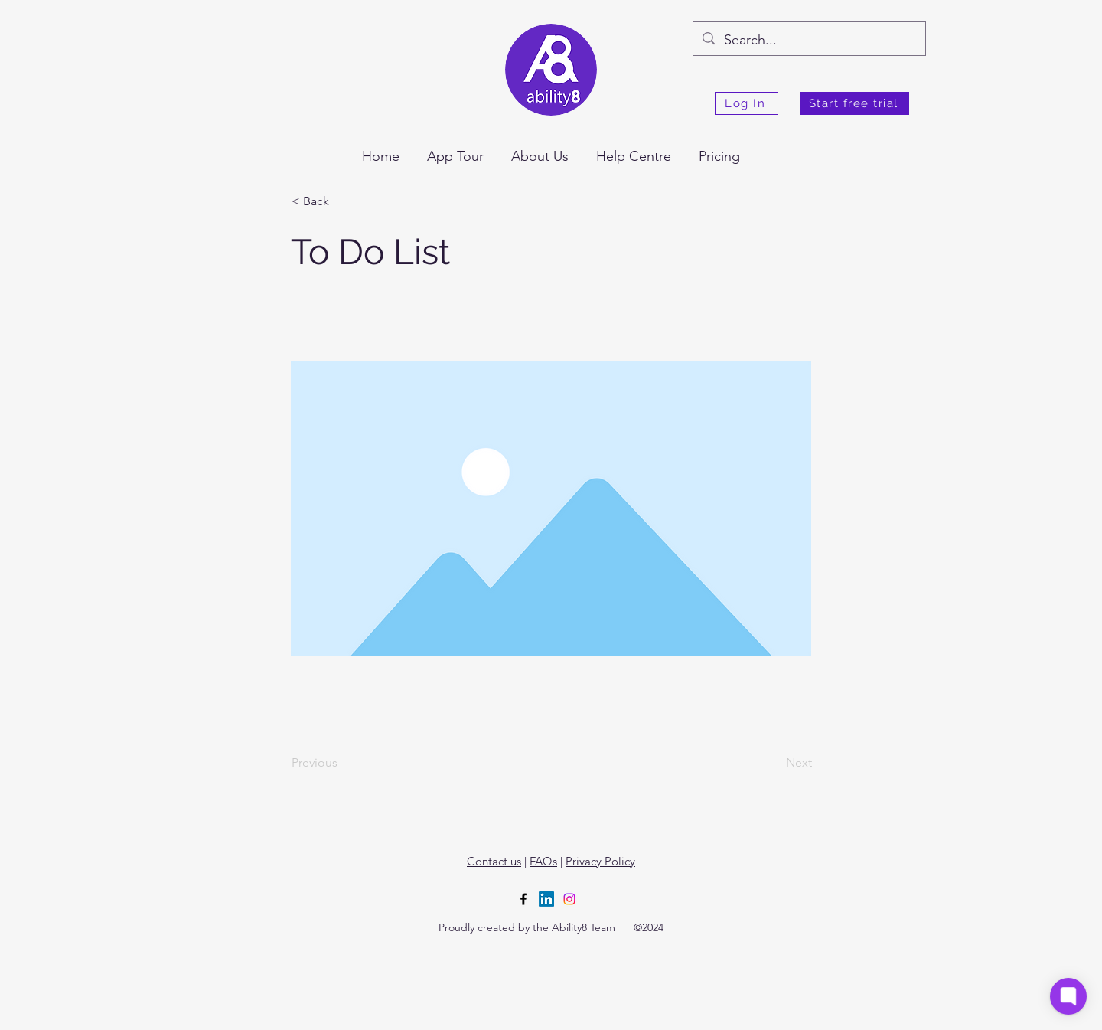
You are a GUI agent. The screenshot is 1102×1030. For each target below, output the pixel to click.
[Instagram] (569, 899)
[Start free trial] (854, 103)
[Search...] (808, 40)
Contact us (494, 861)
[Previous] (342, 762)
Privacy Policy (600, 861)
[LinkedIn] (546, 899)
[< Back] (342, 201)
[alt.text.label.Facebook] (523, 899)
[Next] (773, 762)
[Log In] (746, 103)
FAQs (543, 861)
